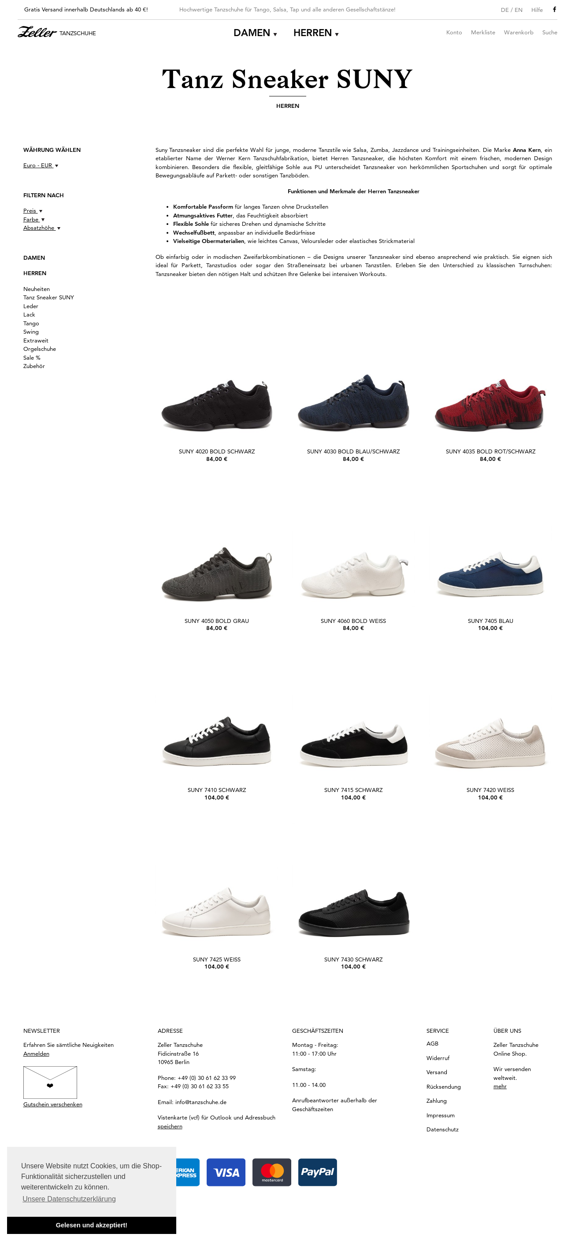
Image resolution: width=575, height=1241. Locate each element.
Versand (437, 1071)
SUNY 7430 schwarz (353, 959)
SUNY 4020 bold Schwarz (217, 451)
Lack (29, 314)
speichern (170, 1126)
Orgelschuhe (39, 348)
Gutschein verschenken (52, 1104)
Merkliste (483, 32)
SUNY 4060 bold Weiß (353, 620)
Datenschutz (443, 1129)
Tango (31, 323)
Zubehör (34, 365)
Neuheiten (36, 288)
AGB (432, 1043)
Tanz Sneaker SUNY (48, 297)
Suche (549, 32)
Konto (454, 32)
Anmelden (36, 1053)
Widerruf (438, 1057)
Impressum (441, 1115)
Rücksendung (444, 1086)
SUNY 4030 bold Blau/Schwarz (353, 451)
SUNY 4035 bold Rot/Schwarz (490, 451)
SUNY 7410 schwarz (217, 789)
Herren (312, 33)
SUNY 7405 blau (490, 620)
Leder (30, 305)
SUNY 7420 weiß (490, 789)
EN (519, 9)
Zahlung (437, 1100)
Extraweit (35, 340)
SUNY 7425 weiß (217, 959)
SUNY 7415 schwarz (353, 789)
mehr (500, 1086)
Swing (31, 331)
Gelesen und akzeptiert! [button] (91, 1225)
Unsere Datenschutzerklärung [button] (69, 1199)
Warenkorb (519, 32)
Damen (252, 33)
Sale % (32, 357)
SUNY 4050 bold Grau (217, 620)
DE (505, 9)
